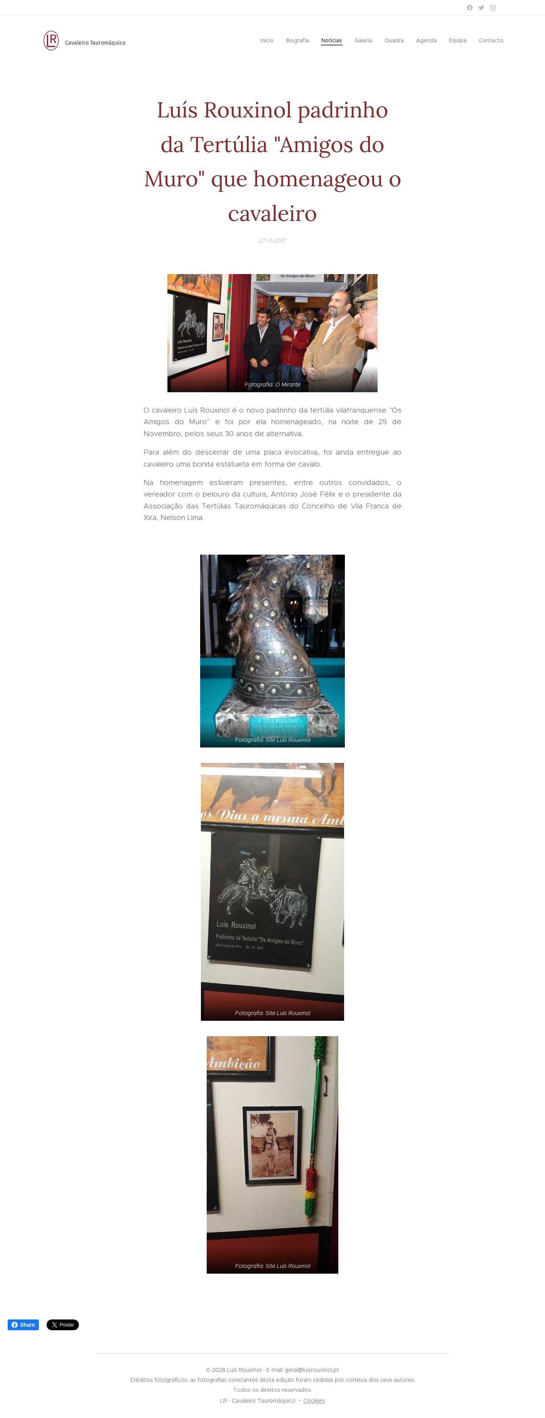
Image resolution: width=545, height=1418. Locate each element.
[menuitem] (269, 40)
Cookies (314, 1400)
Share (23, 1325)
